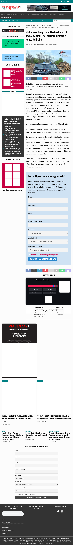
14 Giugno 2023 (32, 44)
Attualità (44, 13)
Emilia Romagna (36, 292)
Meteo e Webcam (6, 17)
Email (30, 213)
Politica (61, 13)
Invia (6, 45)
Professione (32, 229)
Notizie (35, 25)
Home (3, 13)
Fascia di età (32, 238)
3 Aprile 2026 (6, 424)
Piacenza (36, 289)
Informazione (5, 527)
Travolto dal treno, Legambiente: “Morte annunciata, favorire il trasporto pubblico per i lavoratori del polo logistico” (16, 83)
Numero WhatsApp (35, 221)
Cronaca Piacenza (12, 13)
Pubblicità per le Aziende (8, 530)
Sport (22, 13)
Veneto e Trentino (50, 292)
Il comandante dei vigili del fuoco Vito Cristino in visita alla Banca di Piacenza (16, 72)
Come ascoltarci (6, 524)
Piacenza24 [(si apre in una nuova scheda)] (8, 58)
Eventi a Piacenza (33, 13)
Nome (30, 197)
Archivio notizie (6, 522)
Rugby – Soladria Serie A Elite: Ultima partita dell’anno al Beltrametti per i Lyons (17, 418)
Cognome (31, 205)
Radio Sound (4, 1)
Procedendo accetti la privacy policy (44, 254)
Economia (53, 13)
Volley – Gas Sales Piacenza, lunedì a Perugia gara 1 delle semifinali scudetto (12, 130)
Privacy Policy (40, 543)
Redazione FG (41, 44)
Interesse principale (35, 246)
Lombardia (49, 289)
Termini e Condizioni (48, 543)
